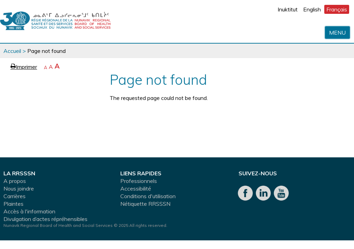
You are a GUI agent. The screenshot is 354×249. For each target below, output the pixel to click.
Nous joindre (18, 188)
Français (336, 9)
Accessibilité (135, 188)
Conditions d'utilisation (148, 196)
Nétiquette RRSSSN (145, 203)
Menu (337, 32)
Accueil (12, 50)
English (312, 9)
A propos (14, 180)
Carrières (14, 196)
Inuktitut (288, 9)
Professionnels (138, 180)
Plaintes (13, 203)
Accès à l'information (29, 211)
